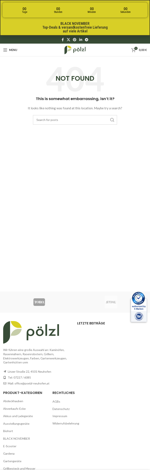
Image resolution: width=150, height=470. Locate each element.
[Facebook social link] (62, 39)
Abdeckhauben (13, 401)
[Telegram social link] (86, 39)
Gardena (9, 453)
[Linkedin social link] (80, 39)
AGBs (56, 401)
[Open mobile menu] (10, 50)
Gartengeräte (12, 461)
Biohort (8, 431)
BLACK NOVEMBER (16, 438)
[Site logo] (75, 49)
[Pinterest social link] (75, 39)
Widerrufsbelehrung (65, 423)
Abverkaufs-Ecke (14, 408)
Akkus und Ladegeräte (18, 416)
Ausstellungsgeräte (16, 423)
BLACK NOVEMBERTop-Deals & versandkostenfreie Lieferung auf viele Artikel (75, 27)
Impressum (59, 416)
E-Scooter (9, 446)
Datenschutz (61, 409)
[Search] (75, 120)
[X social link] (68, 39)
